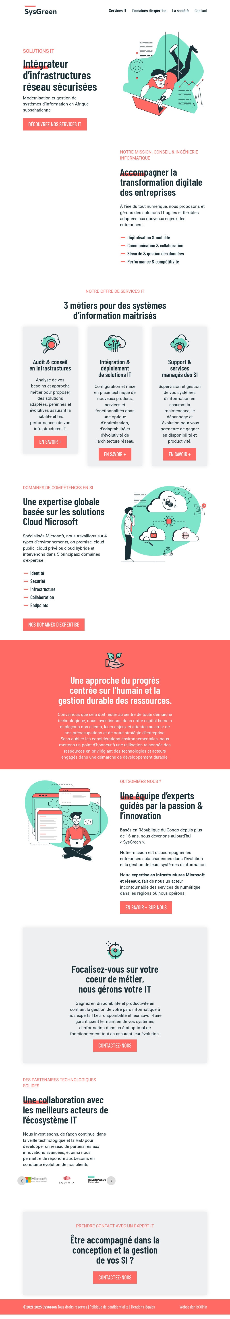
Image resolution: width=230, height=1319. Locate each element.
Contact (201, 11)
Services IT (117, 11)
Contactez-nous (114, 1045)
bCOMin (201, 1306)
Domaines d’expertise (149, 11)
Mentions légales (143, 1306)
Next (111, 1180)
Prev (21, 1180)
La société (180, 11)
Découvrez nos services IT (54, 124)
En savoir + (50, 441)
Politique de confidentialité (109, 1306)
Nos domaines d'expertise (53, 624)
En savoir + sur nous (146, 907)
